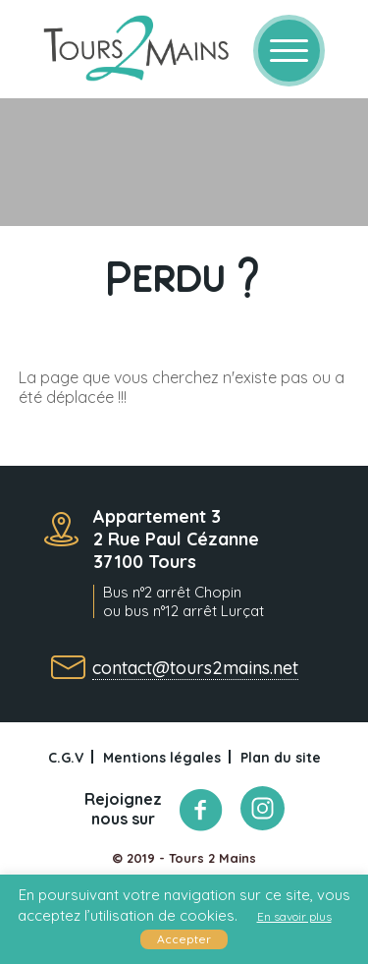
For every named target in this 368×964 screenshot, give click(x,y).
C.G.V (65, 757)
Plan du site (280, 757)
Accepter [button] (184, 939)
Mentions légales (162, 757)
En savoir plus (294, 916)
